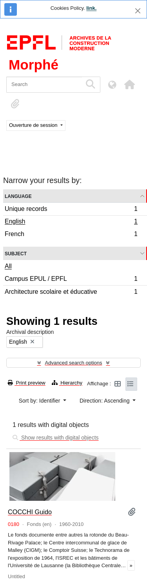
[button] (129, 84)
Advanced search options (73, 363)
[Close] (138, 10)
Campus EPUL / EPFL (71, 280)
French (71, 234)
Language (18, 196)
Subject (16, 253)
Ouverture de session (34, 125)
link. (91, 8)
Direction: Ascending (105, 400)
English (71, 222)
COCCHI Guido (30, 511)
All (8, 266)
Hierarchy (67, 383)
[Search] (44, 85)
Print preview (26, 383)
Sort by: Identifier (40, 400)
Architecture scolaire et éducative (71, 292)
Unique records (71, 210)
